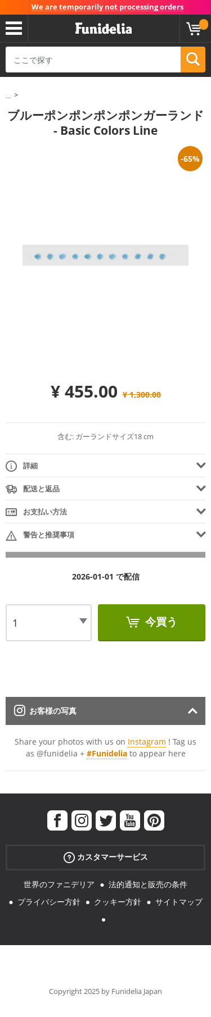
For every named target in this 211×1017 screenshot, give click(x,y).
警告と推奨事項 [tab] (40, 535)
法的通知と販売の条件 (148, 884)
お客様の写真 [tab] (45, 710)
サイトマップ (179, 901)
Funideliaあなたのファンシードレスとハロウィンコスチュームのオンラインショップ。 (103, 28)
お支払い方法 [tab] (36, 512)
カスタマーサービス (106, 857)
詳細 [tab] (22, 466)
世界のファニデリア (59, 884)
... (8, 96)
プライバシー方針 (48, 901)
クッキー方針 (117, 901)
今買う (159, 621)
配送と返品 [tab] (33, 489)
